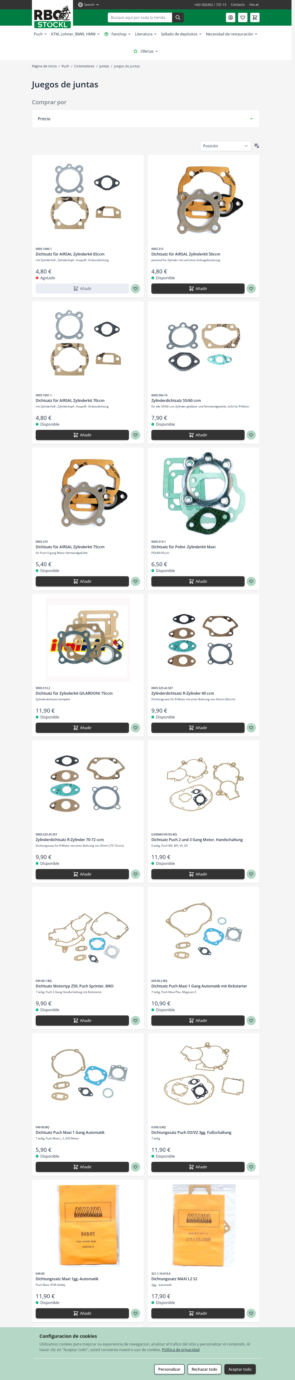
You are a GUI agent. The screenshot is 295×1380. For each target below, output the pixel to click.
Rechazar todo (204, 1369)
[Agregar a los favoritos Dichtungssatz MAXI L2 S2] (251, 1313)
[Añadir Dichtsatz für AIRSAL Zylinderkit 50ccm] (198, 288)
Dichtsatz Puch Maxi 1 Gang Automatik (70, 1132)
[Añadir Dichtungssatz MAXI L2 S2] (198, 1313)
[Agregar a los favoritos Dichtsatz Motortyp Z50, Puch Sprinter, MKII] (135, 1020)
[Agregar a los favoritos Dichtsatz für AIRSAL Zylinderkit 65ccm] (135, 288)
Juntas (104, 66)
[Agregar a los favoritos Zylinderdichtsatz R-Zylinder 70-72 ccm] (135, 874)
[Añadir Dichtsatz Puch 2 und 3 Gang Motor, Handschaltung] (198, 874)
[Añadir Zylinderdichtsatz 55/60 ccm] (198, 435)
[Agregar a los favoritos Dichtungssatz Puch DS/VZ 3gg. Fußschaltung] (251, 1167)
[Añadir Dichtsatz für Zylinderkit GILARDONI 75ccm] (82, 728)
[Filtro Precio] (146, 119)
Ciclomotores (84, 66)
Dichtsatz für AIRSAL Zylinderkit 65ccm (70, 254)
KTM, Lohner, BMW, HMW (75, 34)
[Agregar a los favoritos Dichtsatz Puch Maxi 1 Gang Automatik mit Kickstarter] (251, 1020)
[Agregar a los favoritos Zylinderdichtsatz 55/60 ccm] (251, 435)
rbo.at (254, 4)
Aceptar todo (240, 1369)
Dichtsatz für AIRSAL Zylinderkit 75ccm (70, 547)
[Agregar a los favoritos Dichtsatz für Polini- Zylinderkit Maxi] (251, 581)
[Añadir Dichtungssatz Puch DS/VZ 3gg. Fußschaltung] (198, 1167)
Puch (40, 34)
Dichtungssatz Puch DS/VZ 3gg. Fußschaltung (191, 1132)
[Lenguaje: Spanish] (89, 4)
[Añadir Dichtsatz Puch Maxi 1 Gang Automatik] (82, 1167)
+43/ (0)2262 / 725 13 (210, 4)
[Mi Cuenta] (230, 17)
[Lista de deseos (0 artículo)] (242, 17)
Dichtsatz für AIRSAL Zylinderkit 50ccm (185, 254)
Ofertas (145, 51)
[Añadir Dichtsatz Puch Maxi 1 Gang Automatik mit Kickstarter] (198, 1020)
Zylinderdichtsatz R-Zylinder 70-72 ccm (70, 839)
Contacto (238, 4)
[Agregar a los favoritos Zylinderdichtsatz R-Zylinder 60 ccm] (251, 727)
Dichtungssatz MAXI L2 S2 (174, 1278)
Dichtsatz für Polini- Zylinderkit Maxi (183, 547)
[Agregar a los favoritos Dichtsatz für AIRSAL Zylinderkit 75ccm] (135, 581)
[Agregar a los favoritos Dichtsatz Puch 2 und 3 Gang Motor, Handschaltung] (251, 874)
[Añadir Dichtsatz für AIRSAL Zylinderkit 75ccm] (82, 581)
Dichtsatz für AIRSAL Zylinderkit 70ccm (70, 400)
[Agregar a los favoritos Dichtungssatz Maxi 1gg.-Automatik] (135, 1313)
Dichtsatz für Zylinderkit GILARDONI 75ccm (74, 693)
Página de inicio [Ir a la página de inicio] (44, 66)
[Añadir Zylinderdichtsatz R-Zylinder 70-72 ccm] (82, 874)
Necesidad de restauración (232, 34)
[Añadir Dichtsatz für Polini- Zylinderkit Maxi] (198, 581)
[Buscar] (178, 17)
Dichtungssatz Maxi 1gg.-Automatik (67, 1278)
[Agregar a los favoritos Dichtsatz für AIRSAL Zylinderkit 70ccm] (135, 435)
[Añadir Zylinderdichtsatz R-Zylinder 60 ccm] (198, 728)
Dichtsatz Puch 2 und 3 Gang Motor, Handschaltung (197, 839)
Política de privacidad (181, 1349)
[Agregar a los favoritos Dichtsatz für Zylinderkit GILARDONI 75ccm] (135, 727)
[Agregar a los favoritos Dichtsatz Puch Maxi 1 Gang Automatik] (135, 1167)
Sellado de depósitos (181, 34)
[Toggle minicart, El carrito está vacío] (255, 17)
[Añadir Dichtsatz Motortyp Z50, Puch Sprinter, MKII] (82, 1020)
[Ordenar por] (225, 146)
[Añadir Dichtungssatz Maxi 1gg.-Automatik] (82, 1313)
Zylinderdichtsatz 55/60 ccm (176, 400)
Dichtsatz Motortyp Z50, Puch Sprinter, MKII (75, 986)
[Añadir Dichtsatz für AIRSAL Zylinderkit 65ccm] (82, 288)
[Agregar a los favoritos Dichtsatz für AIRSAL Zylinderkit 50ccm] (251, 288)
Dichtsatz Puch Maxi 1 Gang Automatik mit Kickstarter (199, 986)
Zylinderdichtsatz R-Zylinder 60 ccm (182, 693)
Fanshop (117, 34)
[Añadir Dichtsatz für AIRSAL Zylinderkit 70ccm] (82, 435)
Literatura (146, 34)
